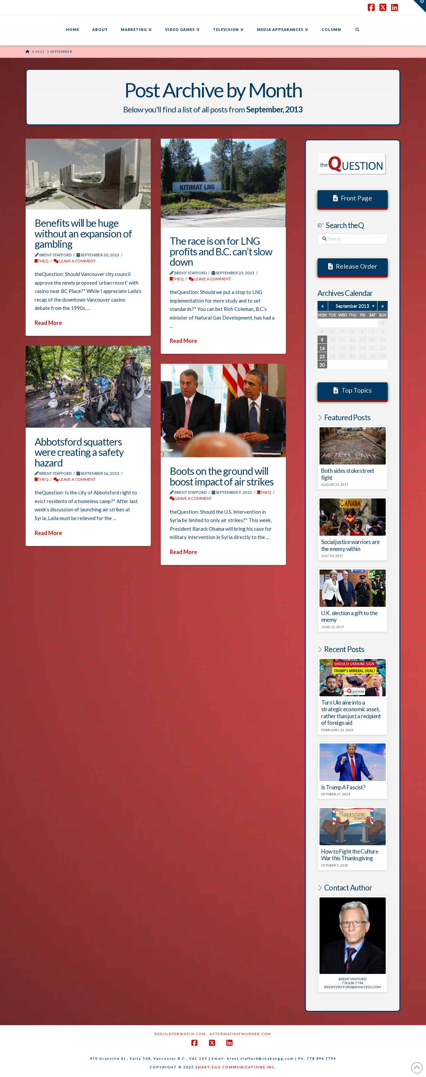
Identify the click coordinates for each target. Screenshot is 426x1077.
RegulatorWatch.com (180, 1034)
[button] (419, 6)
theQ (42, 260)
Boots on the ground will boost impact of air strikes (222, 476)
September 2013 (352, 306)
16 (322, 348)
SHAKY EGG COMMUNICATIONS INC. (235, 1067)
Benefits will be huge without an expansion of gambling (83, 233)
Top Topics (352, 390)
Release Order (352, 266)
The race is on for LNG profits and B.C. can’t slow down (221, 251)
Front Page (352, 198)
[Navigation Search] (357, 30)
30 (322, 364)
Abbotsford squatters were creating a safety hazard (79, 452)
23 (322, 356)
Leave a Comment (75, 260)
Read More (48, 323)
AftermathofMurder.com (240, 1034)
